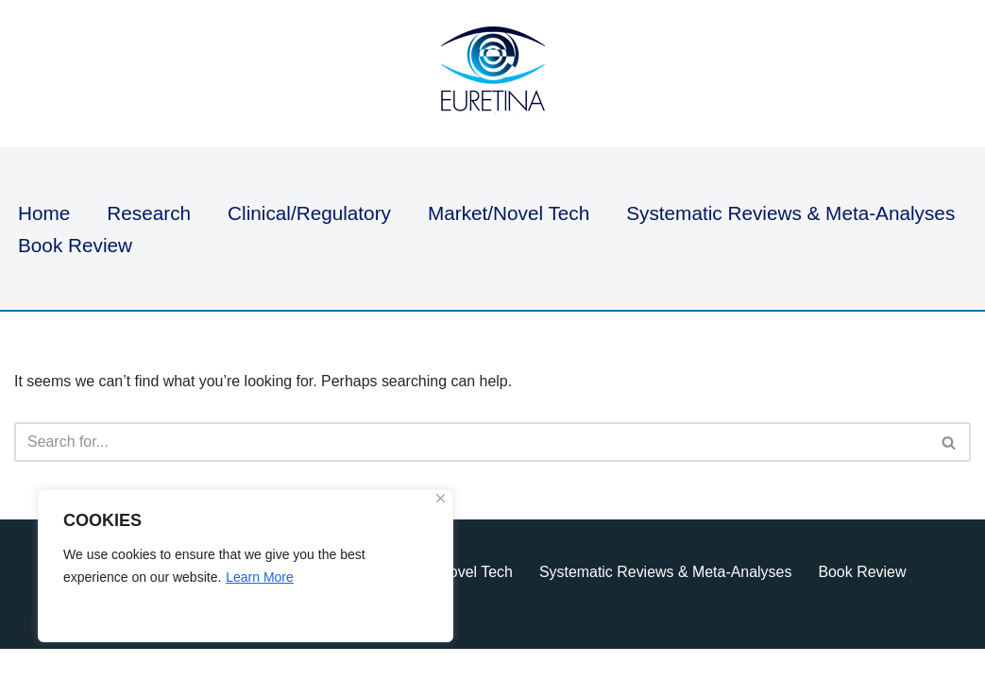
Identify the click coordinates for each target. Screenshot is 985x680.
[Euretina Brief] (493, 73)
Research (149, 213)
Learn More (260, 577)
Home (44, 213)
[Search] (471, 442)
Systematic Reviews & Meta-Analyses (793, 213)
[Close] (440, 498)
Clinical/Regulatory (310, 213)
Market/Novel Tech (510, 213)
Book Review (75, 245)
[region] (245, 565)
